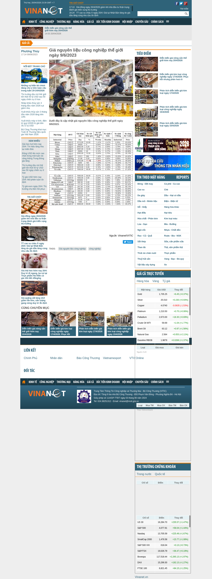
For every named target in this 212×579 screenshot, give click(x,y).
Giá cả (90, 22)
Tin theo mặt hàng (151, 177)
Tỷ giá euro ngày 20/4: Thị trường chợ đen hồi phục (34, 187)
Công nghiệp (47, 22)
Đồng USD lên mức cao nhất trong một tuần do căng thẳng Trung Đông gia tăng (33, 157)
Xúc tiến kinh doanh (108, 22)
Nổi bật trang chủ (34, 66)
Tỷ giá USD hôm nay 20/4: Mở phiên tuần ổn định (33, 179)
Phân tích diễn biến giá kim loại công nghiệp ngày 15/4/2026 (119, 331)
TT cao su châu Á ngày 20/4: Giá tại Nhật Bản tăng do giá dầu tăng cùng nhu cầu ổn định (99, 14)
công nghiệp (95, 249)
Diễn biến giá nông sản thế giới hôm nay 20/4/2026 (58, 29)
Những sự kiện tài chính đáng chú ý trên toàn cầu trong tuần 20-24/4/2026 (33, 88)
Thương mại (63, 22)
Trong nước (144, 474)
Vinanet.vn (141, 576)
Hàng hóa (78, 22)
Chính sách (157, 22)
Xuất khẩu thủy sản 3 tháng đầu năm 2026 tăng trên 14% (34, 114)
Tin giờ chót (76, 3)
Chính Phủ (30, 358)
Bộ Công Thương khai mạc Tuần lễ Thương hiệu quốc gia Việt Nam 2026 (33, 132)
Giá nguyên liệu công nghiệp (72, 249)
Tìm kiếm (184, 9)
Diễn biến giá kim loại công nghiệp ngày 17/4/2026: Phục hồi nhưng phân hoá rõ (174, 77)
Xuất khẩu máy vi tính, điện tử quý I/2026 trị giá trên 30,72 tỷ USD (34, 123)
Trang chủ (24, 21)
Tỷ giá (166, 281)
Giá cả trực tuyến (150, 274)
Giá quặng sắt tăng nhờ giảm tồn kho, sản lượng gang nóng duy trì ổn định (34, 300)
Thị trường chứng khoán (156, 467)
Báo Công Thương (88, 358)
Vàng (155, 281)
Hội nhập (127, 22)
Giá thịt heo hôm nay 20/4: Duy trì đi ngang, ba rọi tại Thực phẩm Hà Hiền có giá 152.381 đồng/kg (34, 274)
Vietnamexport (112, 358)
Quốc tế (160, 474)
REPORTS (182, 177)
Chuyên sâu (141, 22)
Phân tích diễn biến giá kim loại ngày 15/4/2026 (173, 124)
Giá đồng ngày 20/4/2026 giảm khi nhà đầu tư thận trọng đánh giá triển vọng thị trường (99, 8)
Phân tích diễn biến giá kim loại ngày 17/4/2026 (173, 91)
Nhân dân (56, 358)
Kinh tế (33, 22)
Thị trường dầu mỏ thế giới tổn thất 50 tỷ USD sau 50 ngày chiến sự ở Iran (33, 97)
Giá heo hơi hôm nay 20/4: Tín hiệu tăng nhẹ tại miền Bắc (33, 146)
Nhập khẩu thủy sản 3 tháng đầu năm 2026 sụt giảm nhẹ (32, 105)
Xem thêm (167, 21)
